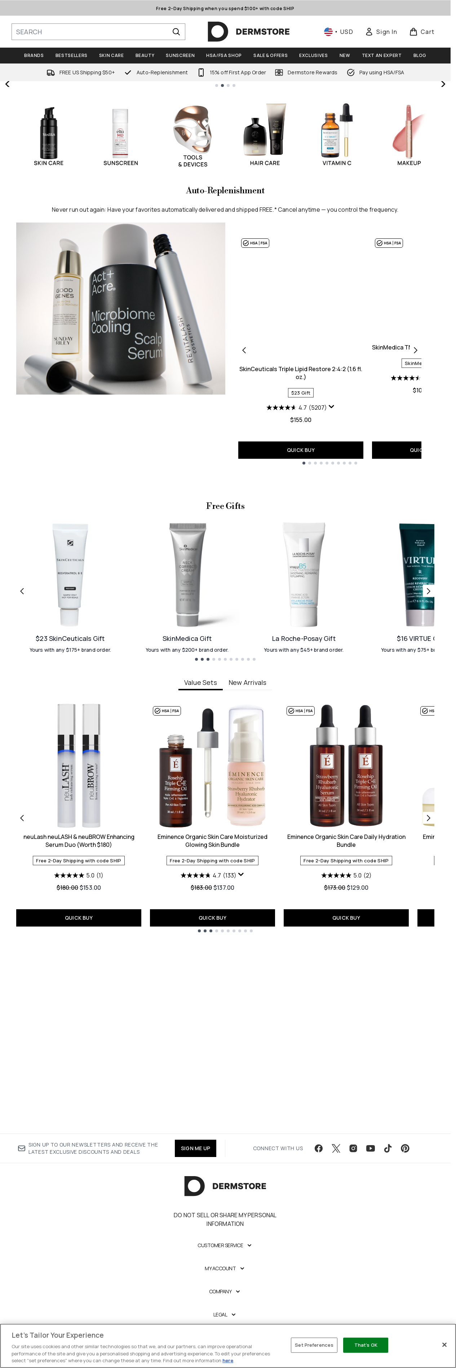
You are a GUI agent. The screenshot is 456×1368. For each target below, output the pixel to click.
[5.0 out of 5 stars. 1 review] (78, 1097)
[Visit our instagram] (353, 1180)
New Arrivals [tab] (247, 904)
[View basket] (422, 32)
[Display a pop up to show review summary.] (331, 571)
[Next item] (428, 1039)
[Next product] (415, 514)
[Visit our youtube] (370, 1180)
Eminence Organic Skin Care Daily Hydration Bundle (346, 1062)
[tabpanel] (225, 1039)
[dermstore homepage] (248, 32)
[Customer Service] (225, 1277)
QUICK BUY (301, 614)
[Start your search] (98, 32)
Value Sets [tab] (200, 904)
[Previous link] (22, 812)
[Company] (225, 1323)
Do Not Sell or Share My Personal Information (225, 1251)
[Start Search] (176, 32)
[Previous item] (22, 1039)
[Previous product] (244, 514)
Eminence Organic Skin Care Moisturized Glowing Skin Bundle (212, 1062)
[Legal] (225, 1346)
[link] (381, 32)
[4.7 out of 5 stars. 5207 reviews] (296, 572)
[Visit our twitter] (336, 1180)
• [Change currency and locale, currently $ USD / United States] (338, 31)
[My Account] (225, 1300)
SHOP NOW (338, 213)
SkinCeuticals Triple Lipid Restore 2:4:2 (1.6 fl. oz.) (300, 537)
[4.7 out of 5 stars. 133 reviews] (208, 1097)
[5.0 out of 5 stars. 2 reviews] (346, 1097)
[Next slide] (443, 166)
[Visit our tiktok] (388, 1180)
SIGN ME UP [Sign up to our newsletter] (195, 1180)
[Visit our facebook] (318, 1180)
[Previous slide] (8, 166)
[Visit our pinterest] (405, 1180)
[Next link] (428, 812)
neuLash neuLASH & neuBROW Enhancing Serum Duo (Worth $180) (78, 1062)
